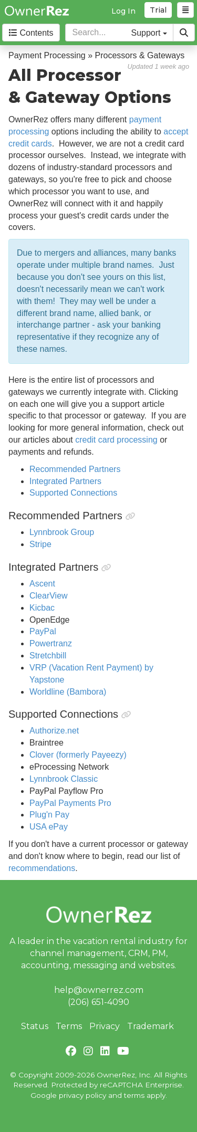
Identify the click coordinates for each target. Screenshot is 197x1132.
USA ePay (48, 826)
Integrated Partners (65, 481)
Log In (123, 11)
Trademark (150, 1026)
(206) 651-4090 (98, 1002)
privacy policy (82, 1095)
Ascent (42, 583)
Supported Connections (73, 492)
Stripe (40, 544)
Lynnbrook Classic (63, 778)
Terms (69, 1026)
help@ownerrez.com (98, 990)
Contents (31, 32)
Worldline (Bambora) (67, 691)
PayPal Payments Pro (70, 803)
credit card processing (116, 439)
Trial (158, 10)
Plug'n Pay (49, 814)
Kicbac (42, 607)
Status (34, 1026)
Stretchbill (47, 655)
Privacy (104, 1026)
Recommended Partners (74, 469)
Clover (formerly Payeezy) (78, 754)
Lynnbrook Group (61, 532)
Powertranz (50, 643)
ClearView (48, 595)
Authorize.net (54, 730)
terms (134, 1095)
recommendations (41, 868)
